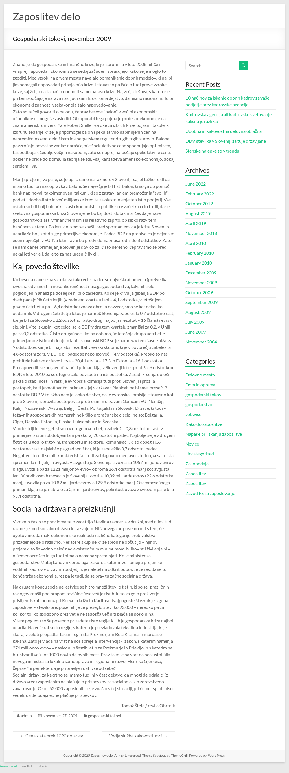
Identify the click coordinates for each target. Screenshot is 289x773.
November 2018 (201, 233)
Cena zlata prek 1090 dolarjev (51, 735)
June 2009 (195, 331)
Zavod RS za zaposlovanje (210, 493)
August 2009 (198, 312)
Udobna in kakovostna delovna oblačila (223, 131)
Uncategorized (199, 453)
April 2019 (195, 223)
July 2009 (194, 322)
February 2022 (199, 193)
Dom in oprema (200, 384)
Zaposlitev (195, 473)
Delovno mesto (200, 374)
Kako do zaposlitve (203, 424)
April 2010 (195, 243)
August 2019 (198, 213)
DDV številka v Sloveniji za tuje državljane (225, 141)
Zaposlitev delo (46, 16)
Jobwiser (194, 414)
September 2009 (201, 302)
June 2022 (195, 183)
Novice (192, 443)
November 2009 (201, 282)
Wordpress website (9, 766)
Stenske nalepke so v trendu (212, 150)
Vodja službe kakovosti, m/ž (138, 735)
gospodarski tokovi (104, 715)
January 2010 (198, 262)
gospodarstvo (198, 404)
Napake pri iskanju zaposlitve (213, 434)
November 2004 (201, 341)
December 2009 (200, 272)
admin (26, 715)
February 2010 (199, 253)
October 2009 (199, 292)
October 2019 (199, 203)
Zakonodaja (197, 463)
